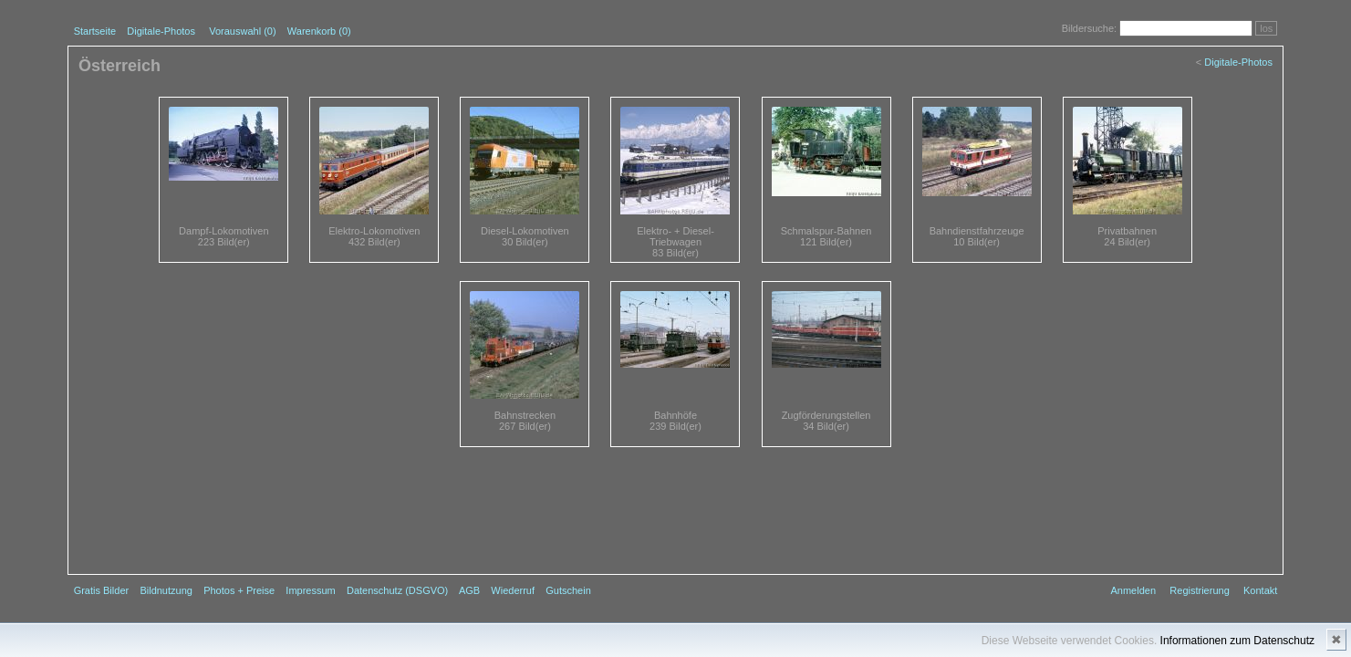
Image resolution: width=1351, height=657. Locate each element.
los (1266, 28)
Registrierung (1199, 590)
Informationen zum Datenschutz (1237, 640)
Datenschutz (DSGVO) (397, 590)
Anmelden (1134, 590)
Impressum (310, 590)
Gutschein (568, 590)
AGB (469, 590)
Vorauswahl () (242, 31)
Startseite (95, 31)
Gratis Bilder (102, 590)
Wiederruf (513, 590)
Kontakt (1260, 590)
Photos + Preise (239, 590)
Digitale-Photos (161, 31)
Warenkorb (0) (319, 31)
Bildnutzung (166, 590)
